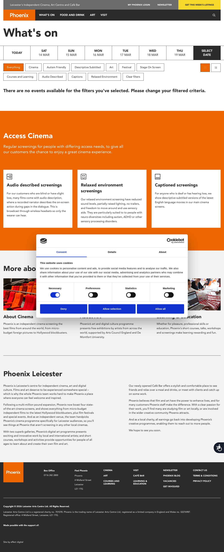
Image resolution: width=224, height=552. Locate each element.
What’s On (47, 15)
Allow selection (112, 308)
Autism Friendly (56, 67)
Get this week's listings (199, 5)
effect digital (17, 542)
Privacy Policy (202, 481)
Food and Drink (72, 15)
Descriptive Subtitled (88, 67)
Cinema (33, 67)
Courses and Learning (20, 76)
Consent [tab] (61, 252)
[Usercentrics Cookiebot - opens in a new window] (169, 240)
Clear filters (133, 76)
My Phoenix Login (139, 5)
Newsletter (164, 5)
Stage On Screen (150, 67)
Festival (126, 67)
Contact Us (200, 470)
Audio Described (52, 76)
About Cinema (18, 316)
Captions (77, 76)
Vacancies (169, 481)
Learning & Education (140, 482)
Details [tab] (112, 252)
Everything (13, 67)
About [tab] (162, 252)
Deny (63, 308)
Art (92, 15)
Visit (104, 15)
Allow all (160, 308)
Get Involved (171, 486)
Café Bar (138, 475)
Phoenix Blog (171, 475)
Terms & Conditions (205, 475)
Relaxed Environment (104, 76)
